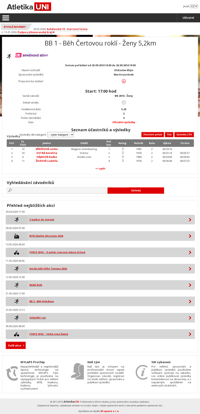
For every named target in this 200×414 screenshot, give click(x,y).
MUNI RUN (35, 285)
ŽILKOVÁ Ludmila (47, 161)
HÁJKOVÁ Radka (47, 157)
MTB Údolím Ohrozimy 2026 (46, 236)
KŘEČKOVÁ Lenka (47, 149)
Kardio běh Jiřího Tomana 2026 (48, 268)
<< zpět (100, 168)
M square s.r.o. (110, 411)
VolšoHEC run (37, 317)
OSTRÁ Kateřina (46, 153)
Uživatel (188, 18)
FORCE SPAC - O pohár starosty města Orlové (57, 252)
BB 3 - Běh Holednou (41, 301)
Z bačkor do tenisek (41, 219)
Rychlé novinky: (15, 27)
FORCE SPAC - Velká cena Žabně (48, 334)
